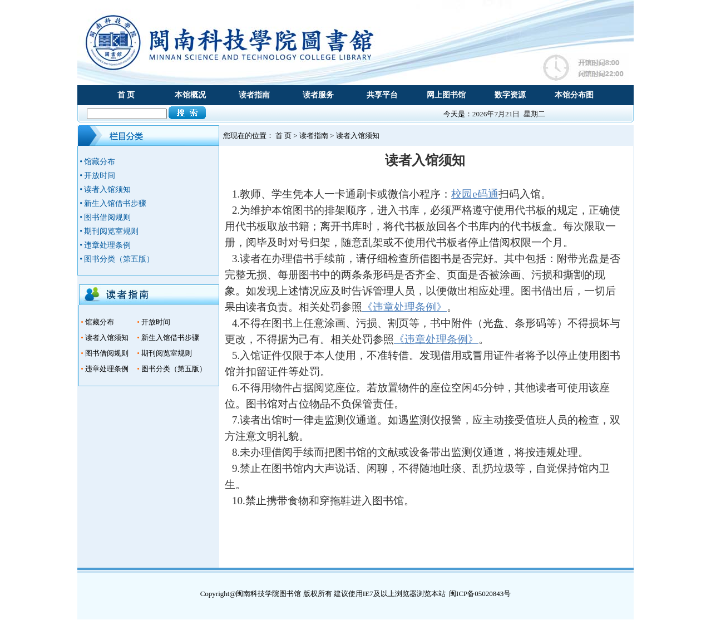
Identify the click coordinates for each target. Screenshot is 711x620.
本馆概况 (190, 95)
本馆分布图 (574, 95)
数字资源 (510, 95)
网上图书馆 (446, 95)
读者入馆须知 (107, 337)
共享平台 (382, 95)
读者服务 (318, 95)
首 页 (126, 95)
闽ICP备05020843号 (480, 593)
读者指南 (254, 95)
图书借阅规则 (107, 353)
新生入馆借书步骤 (170, 337)
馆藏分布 (99, 322)
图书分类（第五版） (173, 369)
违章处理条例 (107, 369)
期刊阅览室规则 (166, 353)
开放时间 (155, 322)
